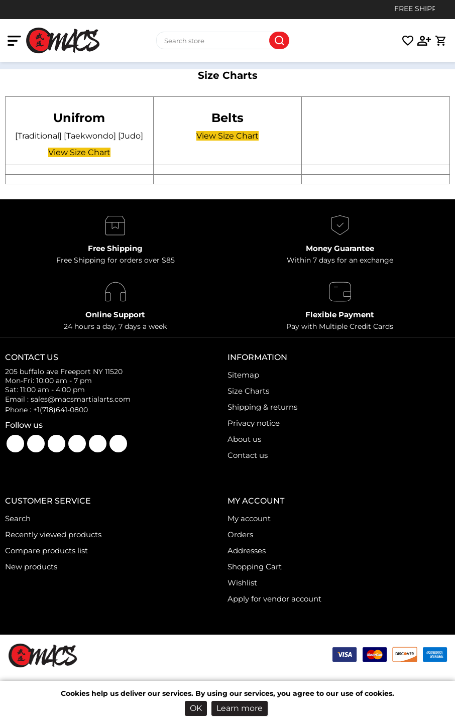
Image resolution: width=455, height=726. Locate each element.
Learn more (239, 708)
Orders (240, 534)
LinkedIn (97, 443)
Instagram (56, 443)
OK (196, 708)
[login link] (424, 41)
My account (249, 518)
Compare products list (46, 550)
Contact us (248, 455)
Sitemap (243, 375)
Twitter (77, 443)
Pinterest (118, 443)
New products (31, 566)
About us (244, 439)
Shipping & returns (262, 407)
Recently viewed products (53, 534)
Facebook (15, 443)
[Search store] (222, 41)
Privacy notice (254, 423)
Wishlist (242, 582)
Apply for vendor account (274, 598)
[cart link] (440, 41)
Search (279, 41)
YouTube (36, 443)
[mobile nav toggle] (16, 41)
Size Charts (248, 391)
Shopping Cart (255, 566)
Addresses (247, 550)
